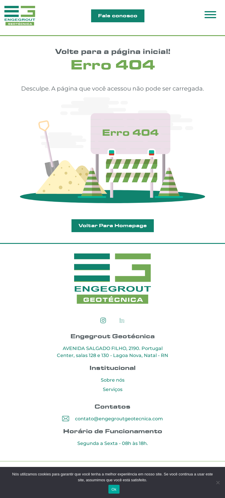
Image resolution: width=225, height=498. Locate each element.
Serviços (112, 389)
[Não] (218, 482)
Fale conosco (117, 16)
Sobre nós (113, 380)
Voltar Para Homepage (113, 226)
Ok (113, 489)
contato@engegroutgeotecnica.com (119, 419)
